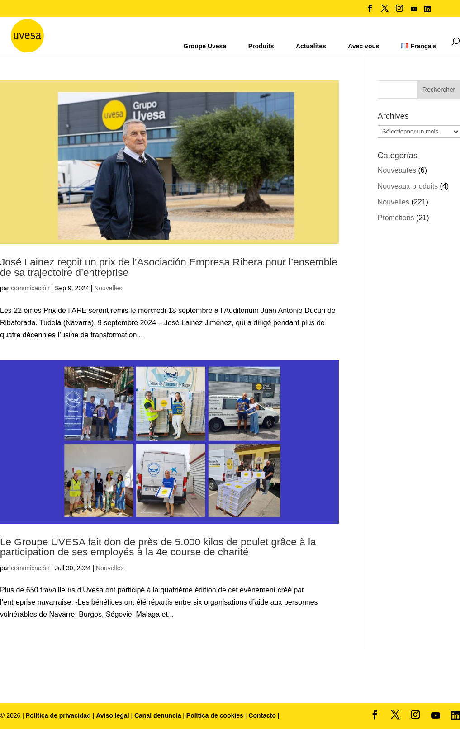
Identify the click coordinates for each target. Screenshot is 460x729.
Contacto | (263, 715)
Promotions (396, 218)
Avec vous (363, 46)
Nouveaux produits (408, 186)
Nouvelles (108, 288)
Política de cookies (215, 715)
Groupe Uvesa (204, 46)
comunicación (30, 288)
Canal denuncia (157, 715)
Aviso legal (112, 715)
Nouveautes (397, 170)
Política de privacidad (59, 715)
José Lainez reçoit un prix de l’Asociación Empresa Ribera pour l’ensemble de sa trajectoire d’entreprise (168, 267)
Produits (261, 46)
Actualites (311, 46)
